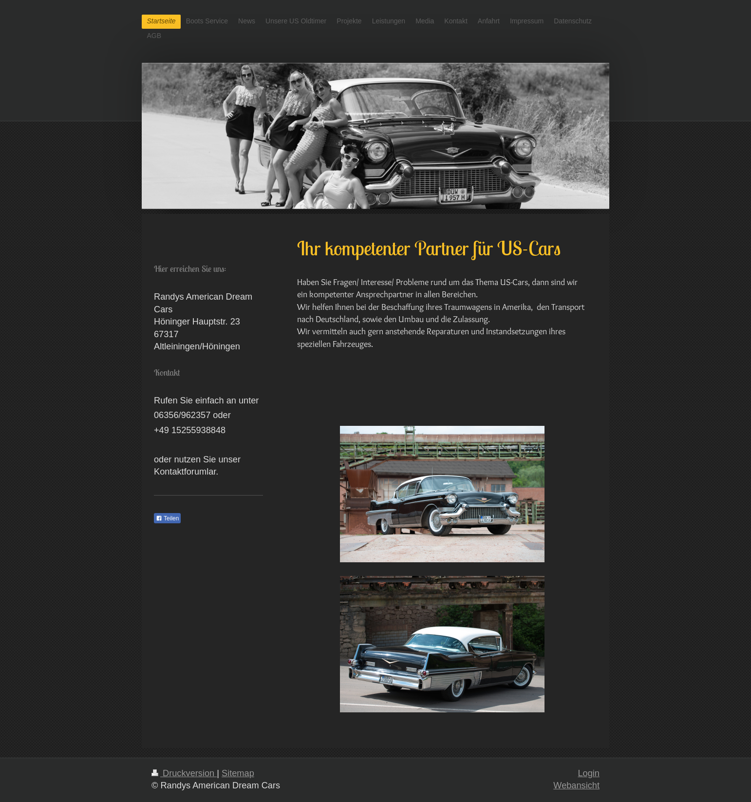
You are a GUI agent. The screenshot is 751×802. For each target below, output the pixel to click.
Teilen (167, 518)
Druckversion (184, 773)
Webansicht (576, 785)
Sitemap (238, 773)
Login (589, 773)
